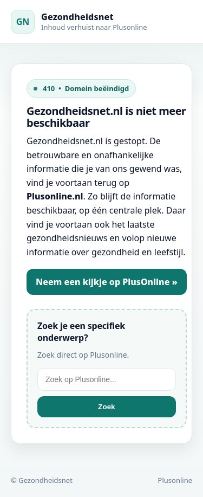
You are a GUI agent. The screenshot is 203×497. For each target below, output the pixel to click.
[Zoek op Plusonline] (106, 379)
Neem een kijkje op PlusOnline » (107, 282)
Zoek (106, 407)
